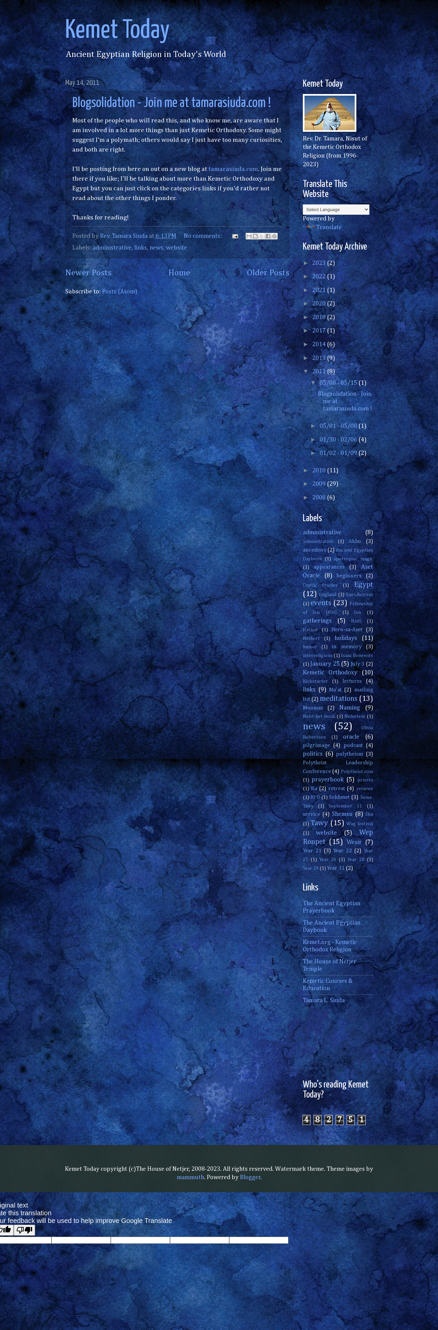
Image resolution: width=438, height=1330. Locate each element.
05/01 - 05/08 (339, 426)
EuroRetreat (359, 594)
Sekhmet (339, 797)
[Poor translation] (24, 1230)
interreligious (318, 655)
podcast (353, 745)
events (321, 603)
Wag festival (359, 824)
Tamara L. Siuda (324, 1001)
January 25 (325, 664)
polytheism (349, 754)
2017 (319, 331)
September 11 (345, 806)
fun (357, 612)
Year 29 (311, 868)
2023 (319, 263)
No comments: (203, 236)
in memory (347, 647)
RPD (315, 797)
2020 (319, 304)
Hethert (311, 638)
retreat (336, 788)
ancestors (314, 550)
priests (365, 780)
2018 (319, 317)
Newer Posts (88, 273)
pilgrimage (316, 745)
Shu (369, 814)
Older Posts (268, 273)
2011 (319, 372)
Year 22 (342, 851)
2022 (319, 277)
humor (310, 647)
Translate (322, 227)
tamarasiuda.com (233, 169)
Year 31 (336, 868)
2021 (319, 290)
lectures (352, 681)
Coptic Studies (320, 585)
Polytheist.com (357, 771)
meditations (338, 698)
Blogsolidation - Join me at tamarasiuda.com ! (171, 103)
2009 (319, 484)
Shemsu (342, 814)
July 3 (358, 664)
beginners (349, 576)
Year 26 (327, 859)
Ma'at (335, 690)
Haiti (356, 621)
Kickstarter (315, 681)
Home (179, 273)
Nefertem (354, 716)
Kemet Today (117, 30)
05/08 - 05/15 (339, 383)
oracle (351, 737)
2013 (319, 358)
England (327, 594)
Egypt (363, 584)
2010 (319, 471)
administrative (112, 248)
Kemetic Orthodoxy (330, 673)
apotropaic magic (353, 559)
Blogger (250, 1177)
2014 (319, 345)
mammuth (190, 1177)
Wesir (354, 842)
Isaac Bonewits (357, 655)
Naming (349, 708)
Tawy (319, 823)
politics (313, 754)
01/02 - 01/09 (339, 453)
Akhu (355, 541)
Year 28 (355, 859)
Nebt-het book (319, 716)
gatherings (317, 621)
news (156, 248)
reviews (364, 788)
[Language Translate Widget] (336, 209)
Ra (314, 788)
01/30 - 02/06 (339, 440)
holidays (346, 638)
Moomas (313, 708)
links (140, 248)
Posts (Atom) (119, 292)
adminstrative (318, 541)
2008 (319, 498)
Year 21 (312, 851)
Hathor (310, 630)
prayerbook (328, 780)
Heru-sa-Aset (346, 630)
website (176, 248)
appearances (329, 567)
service (311, 814)
